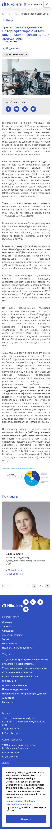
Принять (26, 819)
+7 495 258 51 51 (10, 729)
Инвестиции (9, 680)
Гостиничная (9, 643)
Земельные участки (13, 634)
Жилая (5, 639)
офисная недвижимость (15, 54)
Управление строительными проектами (24, 668)
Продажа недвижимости (16, 689)
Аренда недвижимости (15, 685)
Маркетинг (8, 702)
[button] (30, 4)
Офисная (7, 622)
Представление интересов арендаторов (24, 693)
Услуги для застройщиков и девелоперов (25, 659)
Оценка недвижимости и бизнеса (21, 676)
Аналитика (8, 697)
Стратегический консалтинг (17, 672)
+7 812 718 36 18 (10, 752)
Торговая (7, 626)
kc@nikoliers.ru (10, 733)
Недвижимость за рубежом (17, 647)
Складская (8, 630)
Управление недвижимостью (18, 663)
